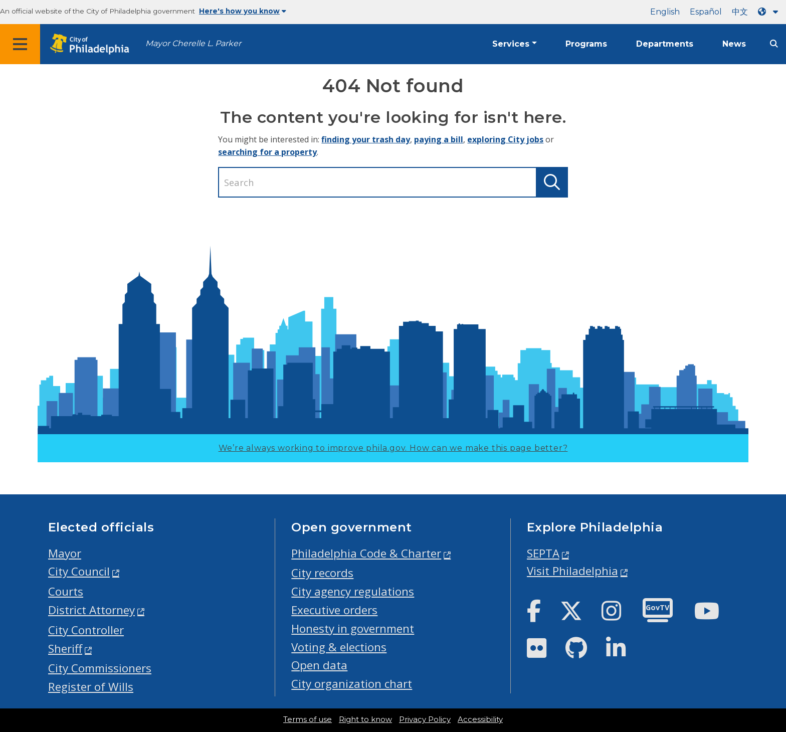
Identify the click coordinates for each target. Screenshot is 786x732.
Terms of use (307, 719)
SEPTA (543, 553)
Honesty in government (352, 628)
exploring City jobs (505, 139)
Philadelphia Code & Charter (366, 553)
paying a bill (438, 139)
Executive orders (334, 610)
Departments (664, 44)
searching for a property (267, 151)
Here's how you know (242, 11)
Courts (65, 591)
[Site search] (774, 44)
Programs (586, 44)
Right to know (365, 719)
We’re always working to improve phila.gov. (393, 448)
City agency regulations (352, 591)
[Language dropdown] (770, 12)
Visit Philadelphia (572, 571)
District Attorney (91, 610)
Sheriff (65, 648)
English (665, 12)
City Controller (86, 630)
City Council (79, 571)
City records (322, 573)
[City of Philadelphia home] (92, 44)
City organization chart (351, 683)
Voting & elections (338, 647)
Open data (319, 665)
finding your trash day (365, 139)
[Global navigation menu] (20, 44)
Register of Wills (90, 686)
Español (706, 12)
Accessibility (480, 719)
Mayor (64, 553)
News (734, 44)
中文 (740, 12)
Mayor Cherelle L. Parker (193, 43)
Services (510, 44)
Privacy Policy (425, 719)
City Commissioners (99, 668)
